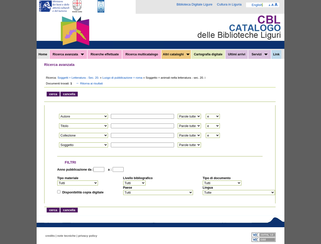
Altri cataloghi (176, 54)
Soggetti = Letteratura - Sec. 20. (78, 77)
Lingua (208, 187)
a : (108, 169)
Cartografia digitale (208, 54)
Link (276, 54)
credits (50, 235)
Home (43, 54)
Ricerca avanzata (68, 54)
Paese (127, 187)
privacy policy (87, 235)
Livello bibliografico (138, 178)
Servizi (260, 54)
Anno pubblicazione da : (75, 169)
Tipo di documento (217, 178)
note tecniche (66, 235)
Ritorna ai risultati (89, 83)
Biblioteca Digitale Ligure (194, 4)
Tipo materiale (67, 178)
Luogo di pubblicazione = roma (122, 77)
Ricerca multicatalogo (141, 54)
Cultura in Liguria (229, 4)
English (257, 5)
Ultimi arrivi (236, 54)
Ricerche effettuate (105, 54)
